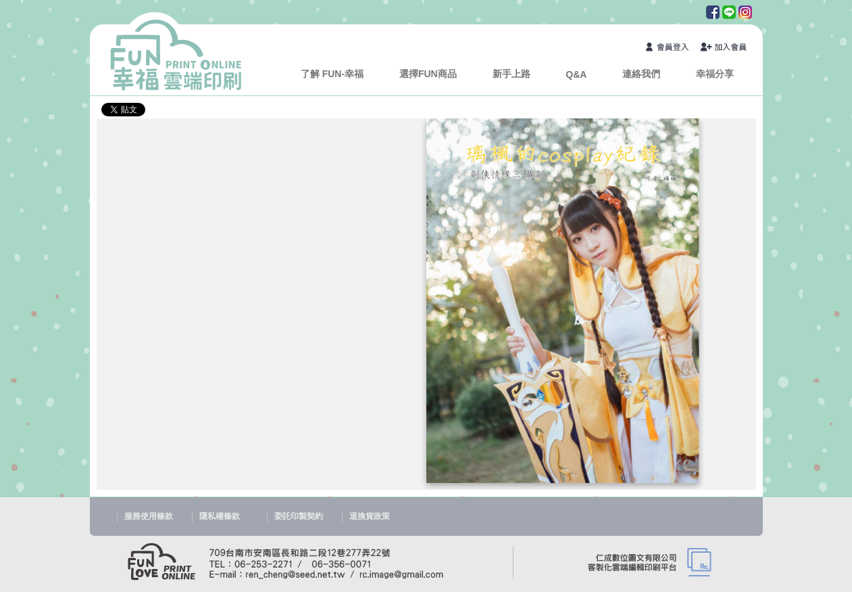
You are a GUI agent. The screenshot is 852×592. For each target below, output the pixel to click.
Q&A (576, 74)
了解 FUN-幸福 (332, 73)
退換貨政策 (369, 516)
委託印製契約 (298, 516)
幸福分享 (715, 73)
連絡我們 (641, 73)
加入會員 (724, 48)
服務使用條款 (148, 516)
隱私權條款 (219, 516)
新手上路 (511, 73)
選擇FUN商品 (428, 73)
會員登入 (670, 48)
